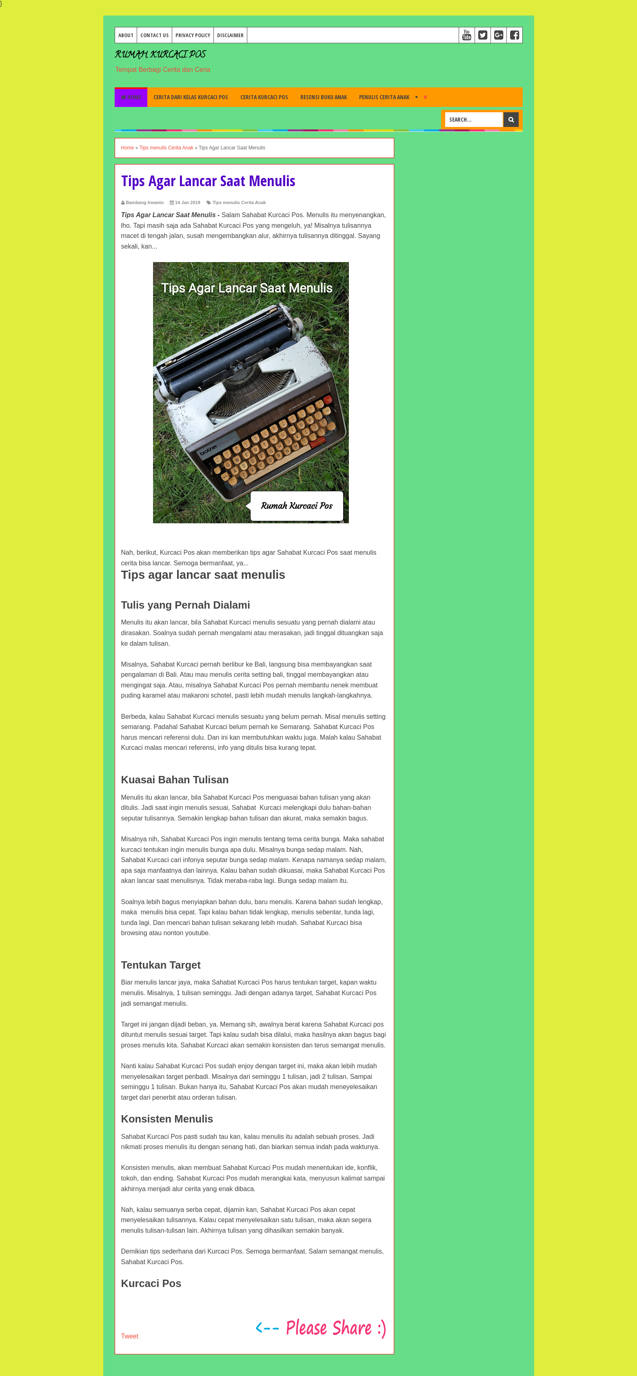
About (125, 35)
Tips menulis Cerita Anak (239, 202)
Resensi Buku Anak (323, 97)
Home (131, 97)
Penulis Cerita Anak (384, 97)
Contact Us (154, 35)
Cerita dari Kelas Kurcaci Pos (190, 97)
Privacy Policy (192, 35)
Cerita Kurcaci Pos (264, 97)
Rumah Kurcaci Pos (160, 55)
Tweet (130, 1336)
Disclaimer (230, 35)
